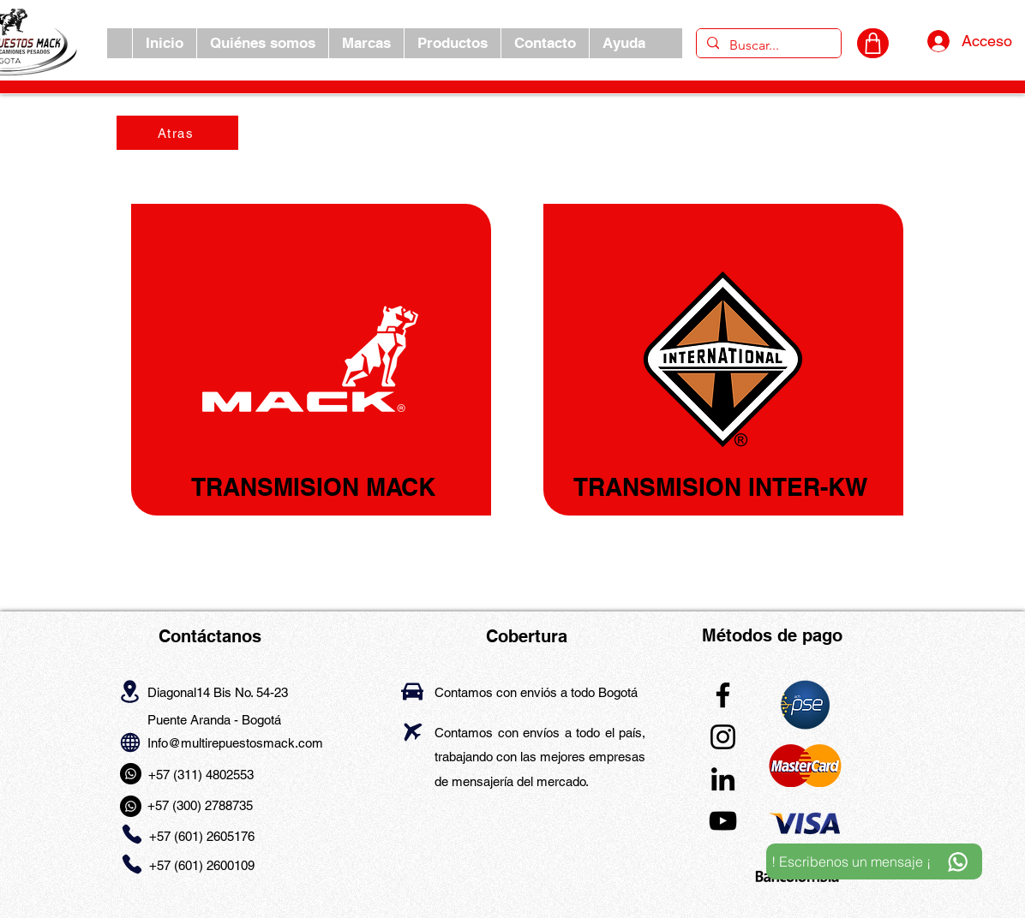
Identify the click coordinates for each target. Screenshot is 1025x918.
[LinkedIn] (723, 779)
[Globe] (130, 742)
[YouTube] (723, 821)
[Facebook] (723, 695)
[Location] (130, 691)
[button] (366, 43)
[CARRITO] (873, 43)
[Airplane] (412, 731)
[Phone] (131, 834)
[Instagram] (723, 737)
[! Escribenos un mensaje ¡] (874, 861)
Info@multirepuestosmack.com (235, 743)
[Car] (412, 691)
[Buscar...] (767, 45)
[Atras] (177, 133)
